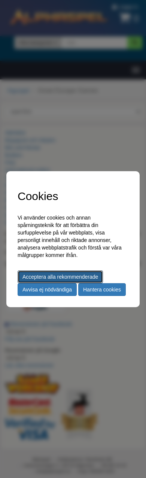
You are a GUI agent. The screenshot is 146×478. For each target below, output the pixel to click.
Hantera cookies (102, 290)
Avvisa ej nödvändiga (47, 290)
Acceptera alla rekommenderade (60, 277)
